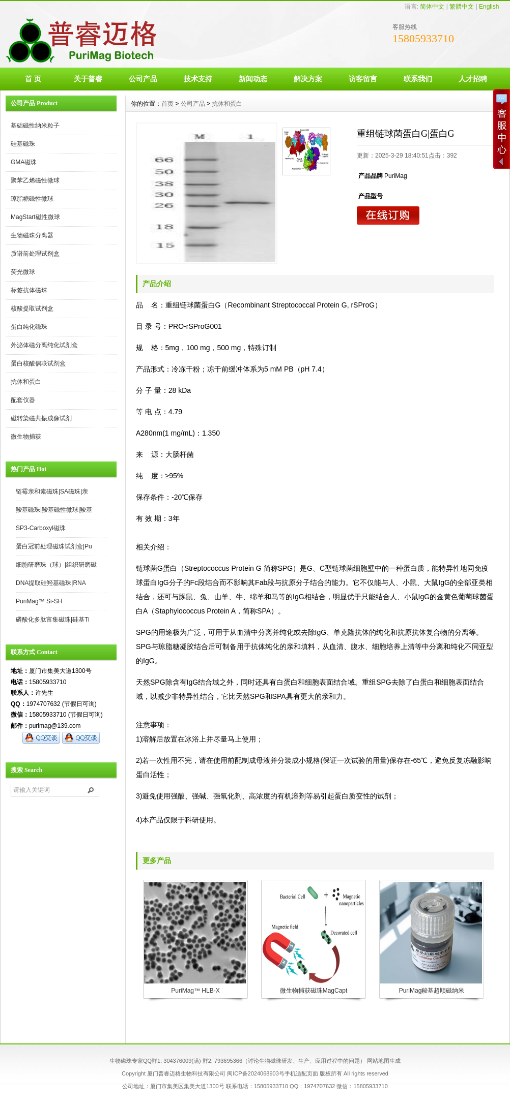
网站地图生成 (384, 1061)
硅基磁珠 (23, 143)
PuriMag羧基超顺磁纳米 (432, 990)
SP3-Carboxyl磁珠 (41, 528)
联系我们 (418, 79)
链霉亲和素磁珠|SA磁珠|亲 (52, 491)
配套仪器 (23, 400)
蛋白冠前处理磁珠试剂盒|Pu (54, 546)
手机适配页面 (301, 1073)
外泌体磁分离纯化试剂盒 (44, 345)
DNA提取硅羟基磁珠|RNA (51, 583)
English (489, 6)
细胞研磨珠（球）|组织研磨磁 (56, 564)
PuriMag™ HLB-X (195, 990)
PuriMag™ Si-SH (39, 601)
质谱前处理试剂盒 (35, 253)
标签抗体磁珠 (29, 290)
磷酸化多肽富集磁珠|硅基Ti (53, 619)
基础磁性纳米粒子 (35, 125)
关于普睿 (88, 79)
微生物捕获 (26, 436)
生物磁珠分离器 (32, 235)
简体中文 (432, 6)
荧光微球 (23, 271)
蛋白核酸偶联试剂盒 (38, 363)
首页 (167, 103)
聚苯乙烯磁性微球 (35, 180)
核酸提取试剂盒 (32, 308)
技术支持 (198, 79)
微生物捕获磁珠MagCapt (314, 990)
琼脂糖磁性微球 (32, 198)
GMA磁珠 (24, 162)
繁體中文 (461, 6)
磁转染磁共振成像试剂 (41, 418)
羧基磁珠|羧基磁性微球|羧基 (54, 509)
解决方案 (308, 79)
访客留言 (363, 79)
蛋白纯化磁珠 (29, 326)
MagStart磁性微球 (35, 217)
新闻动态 (253, 79)
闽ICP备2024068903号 (256, 1073)
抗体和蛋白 (26, 381)
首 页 (33, 79)
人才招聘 (473, 79)
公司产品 (143, 79)
